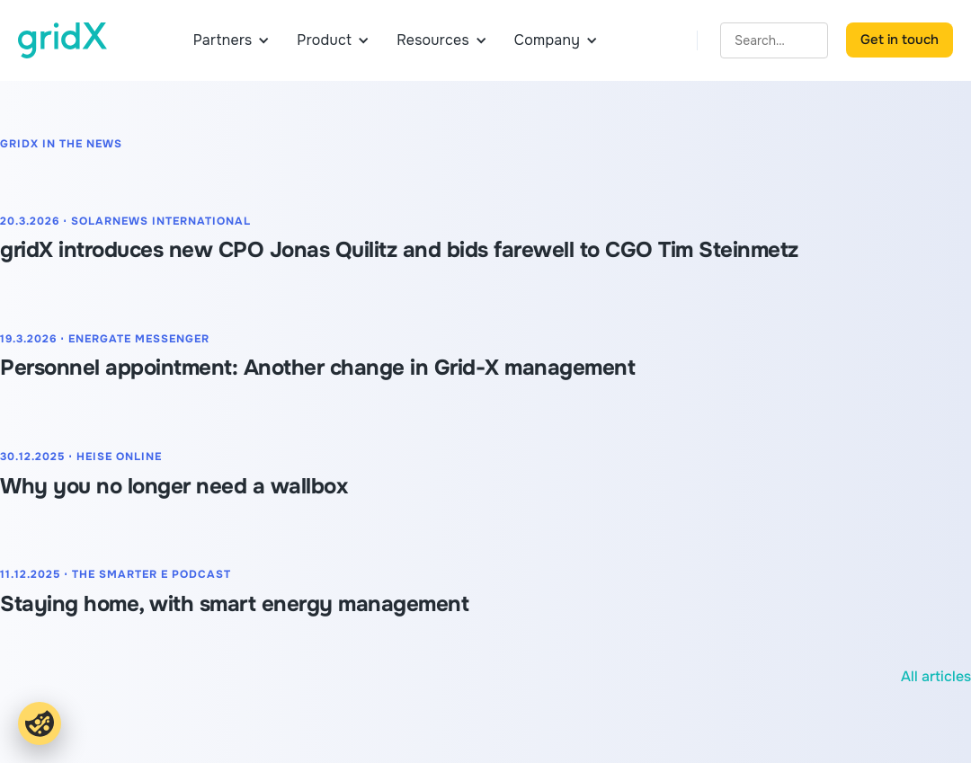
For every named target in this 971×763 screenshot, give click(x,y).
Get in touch (899, 40)
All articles (936, 676)
